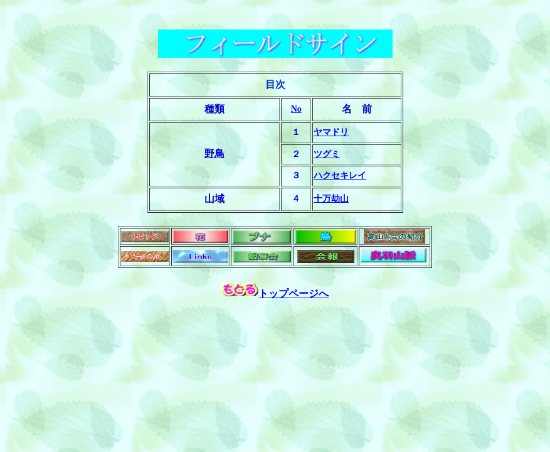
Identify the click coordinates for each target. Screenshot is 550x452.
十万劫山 (331, 198)
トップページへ (293, 293)
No (296, 109)
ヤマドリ (331, 132)
